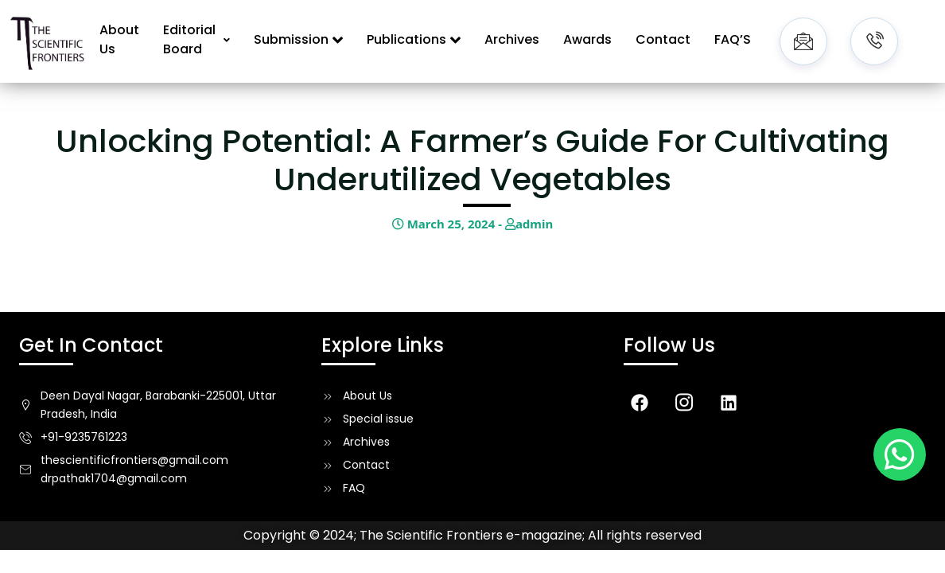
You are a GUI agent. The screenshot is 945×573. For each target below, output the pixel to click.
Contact (663, 39)
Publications (414, 39)
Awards (587, 39)
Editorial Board (196, 39)
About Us (119, 39)
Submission (298, 39)
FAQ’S (732, 39)
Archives (511, 39)
